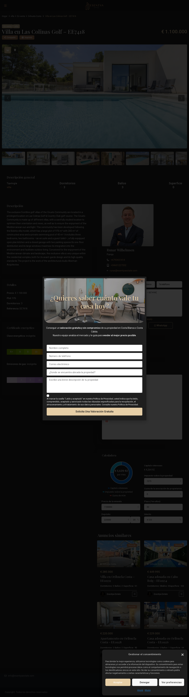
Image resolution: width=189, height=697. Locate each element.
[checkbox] (48, 395)
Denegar (145, 682)
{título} (140, 690)
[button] (182, 654)
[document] (94, 348)
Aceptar (118, 682)
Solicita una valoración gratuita (94, 411)
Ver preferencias (172, 682)
